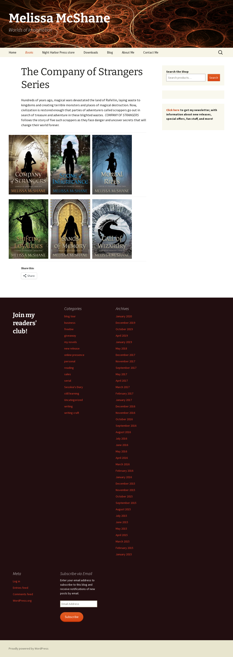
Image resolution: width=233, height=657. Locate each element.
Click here (173, 110)
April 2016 (122, 458)
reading (69, 368)
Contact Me (150, 52)
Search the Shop (177, 71)
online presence (74, 355)
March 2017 (123, 387)
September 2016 (126, 425)
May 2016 (121, 451)
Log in (16, 581)
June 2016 (122, 445)
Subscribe (72, 617)
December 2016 (125, 406)
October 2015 (124, 496)
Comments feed (23, 594)
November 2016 (125, 413)
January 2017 (124, 400)
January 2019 (124, 342)
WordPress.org (22, 600)
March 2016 (123, 464)
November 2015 (125, 490)
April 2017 (122, 380)
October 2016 (124, 419)
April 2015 (122, 535)
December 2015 (125, 483)
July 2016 (121, 438)
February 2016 (124, 471)
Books (29, 52)
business (69, 323)
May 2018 (121, 348)
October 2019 (124, 329)
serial (67, 380)
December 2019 (125, 323)
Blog (110, 52)
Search (213, 77)
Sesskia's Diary (73, 387)
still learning (71, 393)
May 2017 (121, 374)
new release (72, 348)
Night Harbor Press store (58, 52)
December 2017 (125, 355)
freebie (69, 329)
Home (12, 52)
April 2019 (122, 335)
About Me (128, 52)
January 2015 (124, 554)
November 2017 (125, 361)
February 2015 (124, 548)
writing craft (71, 413)
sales (67, 374)
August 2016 (123, 432)
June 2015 (122, 522)
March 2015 (123, 541)
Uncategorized (73, 400)
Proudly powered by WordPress (29, 648)
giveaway (70, 335)
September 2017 (126, 368)
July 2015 (121, 516)
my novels (70, 342)
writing (68, 406)
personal (69, 361)
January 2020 (124, 316)
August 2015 (123, 509)
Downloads (91, 52)
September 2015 (126, 503)
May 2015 (121, 528)
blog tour (70, 316)
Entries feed (20, 588)
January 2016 (124, 477)
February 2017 (124, 393)
